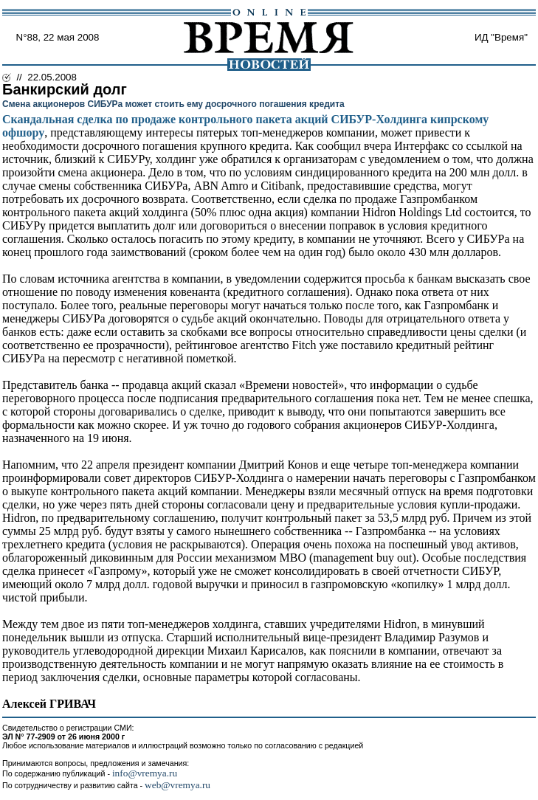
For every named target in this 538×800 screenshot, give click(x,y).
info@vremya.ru (144, 773)
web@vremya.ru (177, 784)
